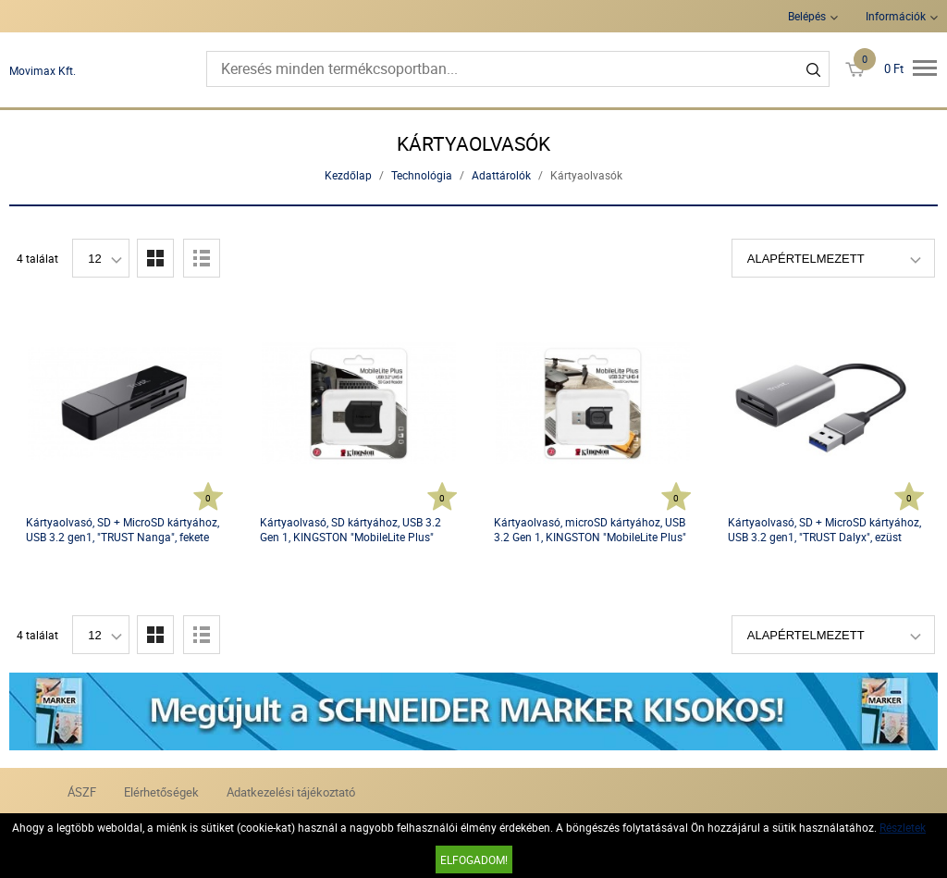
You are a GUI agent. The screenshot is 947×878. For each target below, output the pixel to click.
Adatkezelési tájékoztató (291, 792)
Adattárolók (501, 174)
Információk (896, 15)
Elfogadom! (474, 859)
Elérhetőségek (161, 792)
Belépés (807, 15)
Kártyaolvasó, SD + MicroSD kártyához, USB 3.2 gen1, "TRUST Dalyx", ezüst (824, 529)
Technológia (421, 174)
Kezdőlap (348, 174)
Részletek (902, 827)
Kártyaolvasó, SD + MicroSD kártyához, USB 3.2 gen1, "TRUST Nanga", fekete (122, 529)
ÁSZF (82, 792)
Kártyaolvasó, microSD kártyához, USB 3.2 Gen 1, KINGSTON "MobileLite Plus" (590, 529)
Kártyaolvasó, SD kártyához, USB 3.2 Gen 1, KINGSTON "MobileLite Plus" (350, 529)
